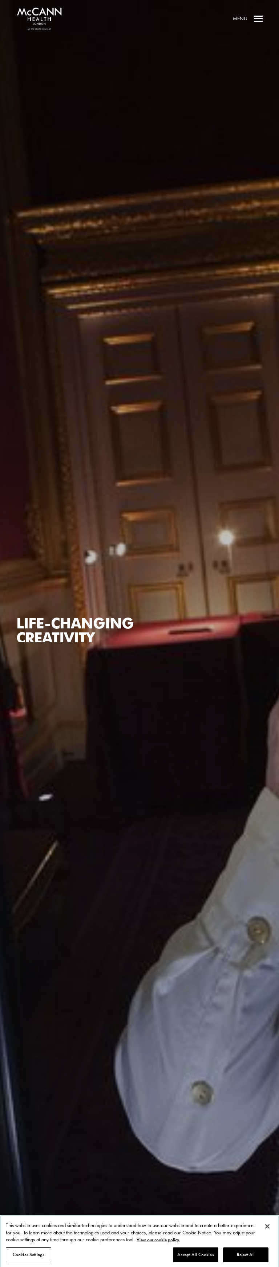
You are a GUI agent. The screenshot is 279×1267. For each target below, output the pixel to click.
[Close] (267, 1229)
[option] (139, 633)
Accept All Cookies (195, 1256)
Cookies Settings (28, 1256)
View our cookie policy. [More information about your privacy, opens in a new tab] (158, 1242)
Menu (248, 18)
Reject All (246, 1256)
